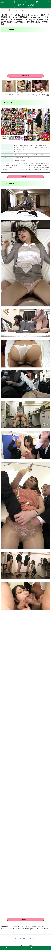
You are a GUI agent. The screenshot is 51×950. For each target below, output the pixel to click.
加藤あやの (21, 928)
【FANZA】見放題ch (22, 926)
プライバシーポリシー (21, 938)
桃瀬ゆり (27, 928)
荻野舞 (46, 928)
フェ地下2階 (41, 926)
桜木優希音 (33, 928)
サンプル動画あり (32, 926)
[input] (25, 10)
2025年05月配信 (13, 926)
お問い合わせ (32, 938)
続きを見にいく (25, 75)
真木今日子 (40, 928)
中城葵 (15, 928)
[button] (49, 10)
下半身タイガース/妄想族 (6, 928)
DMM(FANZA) (4, 926)
